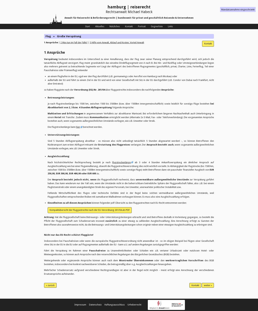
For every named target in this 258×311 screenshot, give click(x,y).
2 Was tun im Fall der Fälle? (74, 42)
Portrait (142, 26)
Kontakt (129, 26)
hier (78, 127)
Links (170, 26)
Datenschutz (95, 304)
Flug (48, 36)
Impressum (80, 304)
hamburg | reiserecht (129, 7)
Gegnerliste (157, 26)
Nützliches (114, 26)
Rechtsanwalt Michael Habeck (129, 12)
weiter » (208, 285)
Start (87, 26)
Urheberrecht (134, 304)
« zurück (50, 285)
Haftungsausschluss (114, 304)
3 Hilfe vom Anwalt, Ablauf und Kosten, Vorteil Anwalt (117, 42)
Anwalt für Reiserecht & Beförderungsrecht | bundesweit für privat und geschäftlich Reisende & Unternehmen (129, 17)
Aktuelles (99, 26)
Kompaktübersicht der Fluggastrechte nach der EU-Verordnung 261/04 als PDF (90, 210)
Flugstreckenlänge (121, 162)
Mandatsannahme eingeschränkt (238, 9)
